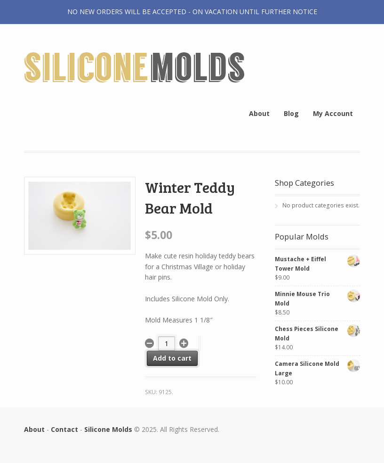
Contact (64, 429)
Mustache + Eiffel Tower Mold (317, 263)
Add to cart (172, 358)
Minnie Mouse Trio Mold (317, 298)
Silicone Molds (108, 429)
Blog (291, 113)
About (259, 113)
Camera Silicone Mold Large (317, 368)
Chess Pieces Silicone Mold (317, 333)
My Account (333, 113)
